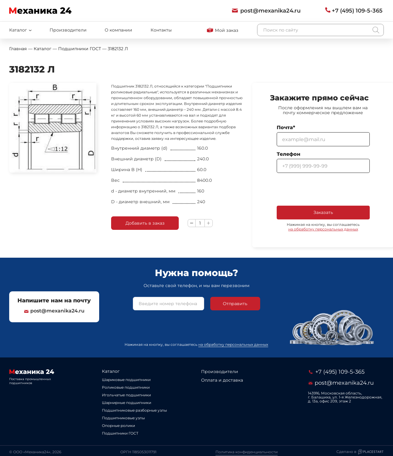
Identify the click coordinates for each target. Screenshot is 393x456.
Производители (68, 30)
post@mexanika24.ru (54, 311)
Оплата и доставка (222, 380)
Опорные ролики (118, 425)
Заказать (323, 212)
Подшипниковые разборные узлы (134, 410)
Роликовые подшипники (126, 387)
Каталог (111, 371)
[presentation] (323, 189)
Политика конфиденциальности (246, 452)
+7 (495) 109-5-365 (337, 371)
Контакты (161, 30)
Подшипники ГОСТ (120, 433)
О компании (118, 30)
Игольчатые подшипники (126, 395)
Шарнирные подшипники (126, 402)
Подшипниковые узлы (123, 418)
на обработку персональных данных (323, 229)
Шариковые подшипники (126, 379)
